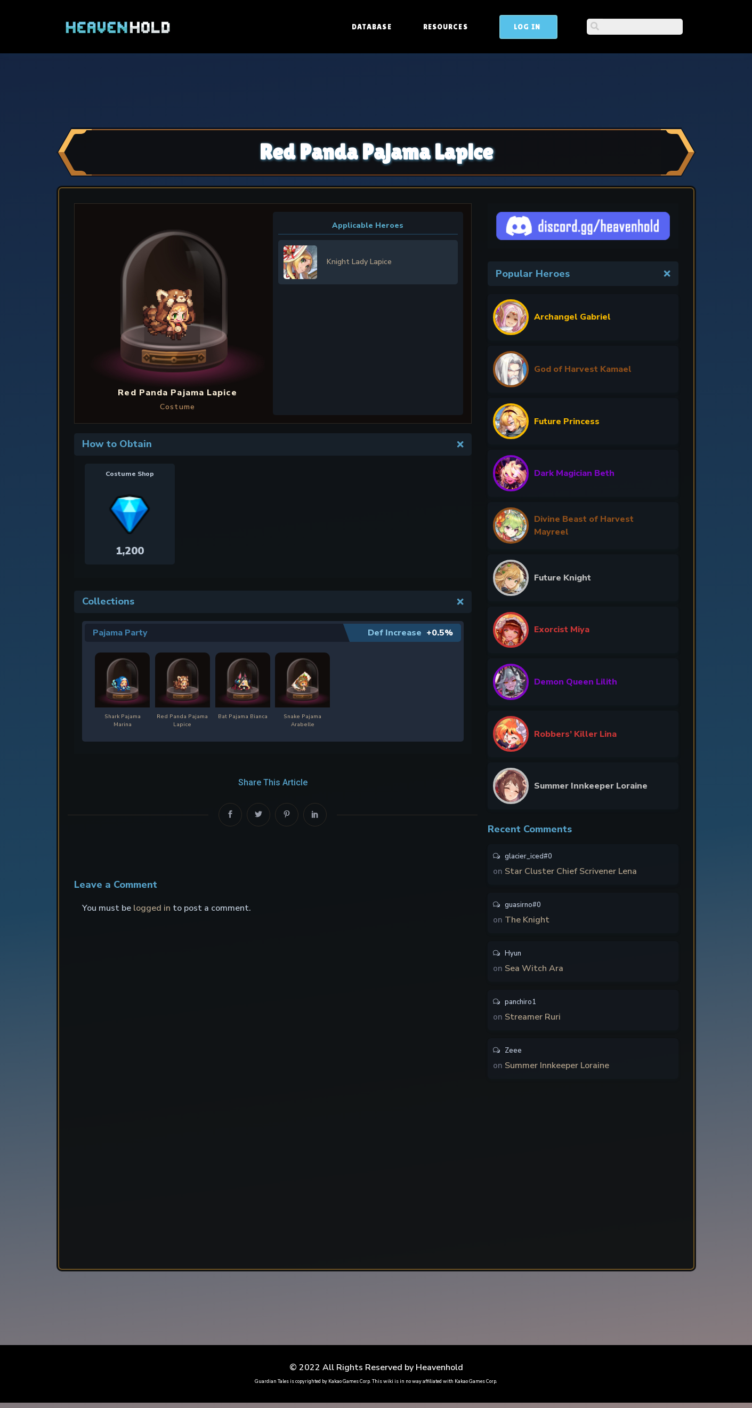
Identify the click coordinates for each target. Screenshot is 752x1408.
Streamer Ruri (533, 1021)
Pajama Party (120, 633)
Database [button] (453, 26)
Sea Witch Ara (534, 971)
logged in (152, 907)
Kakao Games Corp (349, 1386)
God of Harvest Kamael (583, 369)
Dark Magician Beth (574, 473)
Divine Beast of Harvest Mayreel (584, 525)
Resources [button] (526, 26)
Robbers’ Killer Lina (575, 734)
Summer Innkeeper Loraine (591, 786)
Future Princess (567, 421)
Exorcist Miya (561, 629)
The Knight (527, 921)
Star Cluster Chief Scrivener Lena (571, 872)
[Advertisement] (376, 89)
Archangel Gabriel (572, 317)
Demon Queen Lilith (575, 682)
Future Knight (562, 578)
